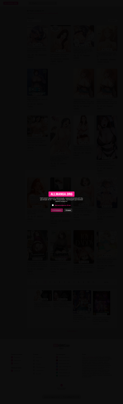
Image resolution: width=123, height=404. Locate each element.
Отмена (68, 210)
